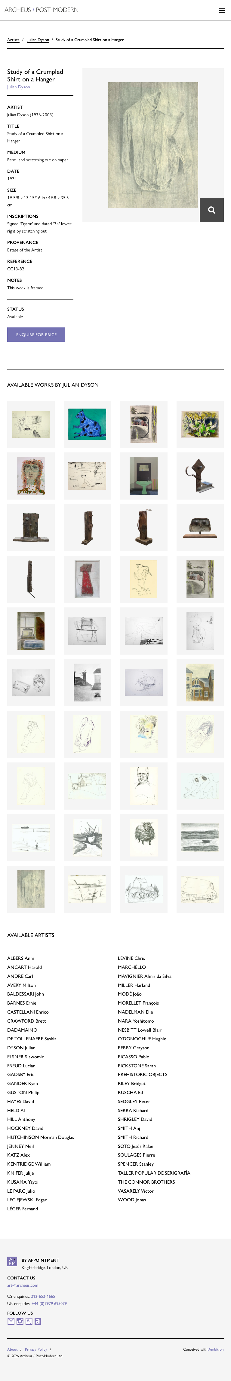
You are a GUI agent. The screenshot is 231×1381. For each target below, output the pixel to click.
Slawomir (25, 1057)
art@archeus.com (22, 1285)
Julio (21, 1191)
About (12, 1349)
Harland (134, 985)
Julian (21, 1048)
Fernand (22, 1209)
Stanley (136, 1164)
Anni (20, 958)
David (20, 1101)
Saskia (32, 1039)
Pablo (133, 1057)
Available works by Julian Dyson (53, 385)
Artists (13, 39)
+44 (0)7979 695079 (49, 1303)
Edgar (27, 1200)
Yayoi (22, 1182)
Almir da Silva (144, 976)
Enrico (28, 1012)
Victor (136, 1191)
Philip (23, 1092)
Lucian (21, 1066)
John (25, 994)
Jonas (132, 1200)
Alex (18, 1155)
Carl (20, 976)
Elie (135, 1012)
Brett (26, 1021)
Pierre (136, 1155)
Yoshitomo (136, 1021)
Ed (130, 1092)
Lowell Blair (140, 1030)
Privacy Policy (36, 1349)
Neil (20, 1146)
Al (16, 1110)
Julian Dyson (38, 39)
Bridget (132, 1083)
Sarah (137, 1066)
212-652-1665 (43, 1296)
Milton (21, 985)
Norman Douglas (40, 1137)
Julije (20, 1173)
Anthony (21, 1119)
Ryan (22, 1083)
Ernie (21, 1003)
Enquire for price (36, 334)
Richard (133, 1110)
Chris (131, 958)
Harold (24, 967)
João (130, 994)
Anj (129, 1128)
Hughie (142, 1039)
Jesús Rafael (136, 1146)
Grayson (133, 1048)
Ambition (216, 1349)
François (138, 1003)
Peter (134, 1101)
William (29, 1164)
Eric (20, 1074)
